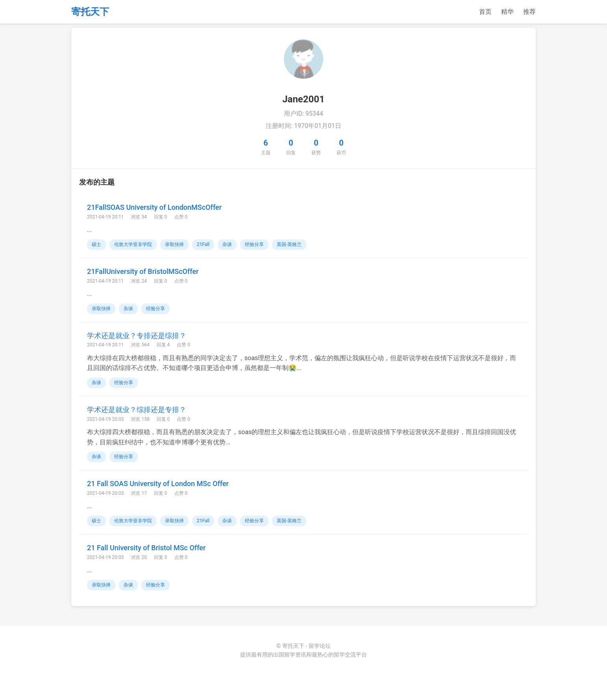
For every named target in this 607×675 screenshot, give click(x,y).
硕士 (96, 244)
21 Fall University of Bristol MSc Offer (146, 548)
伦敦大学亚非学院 (133, 244)
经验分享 (254, 244)
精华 (507, 11)
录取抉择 (174, 244)
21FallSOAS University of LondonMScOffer (154, 207)
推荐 (529, 11)
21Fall (203, 244)
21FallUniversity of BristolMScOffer (142, 271)
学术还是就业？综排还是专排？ (136, 409)
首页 (485, 11)
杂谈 (227, 244)
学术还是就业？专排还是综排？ (136, 335)
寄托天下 (90, 11)
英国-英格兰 (289, 244)
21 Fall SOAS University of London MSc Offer (158, 483)
